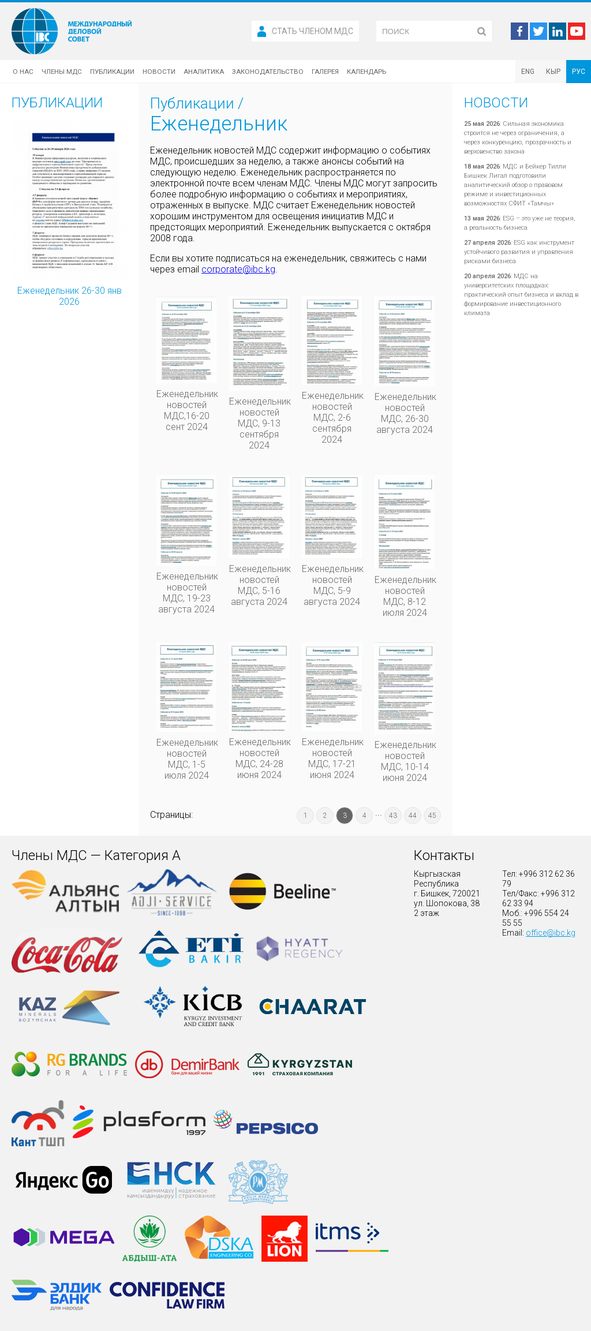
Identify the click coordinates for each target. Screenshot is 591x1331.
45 (432, 816)
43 (393, 816)
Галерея (325, 72)
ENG (527, 72)
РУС (578, 72)
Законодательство (268, 72)
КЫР (553, 72)
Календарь (366, 72)
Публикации (112, 72)
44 (413, 816)
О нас (23, 72)
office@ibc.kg (550, 932)
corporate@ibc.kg (238, 269)
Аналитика (204, 72)
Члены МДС (62, 72)
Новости (159, 72)
